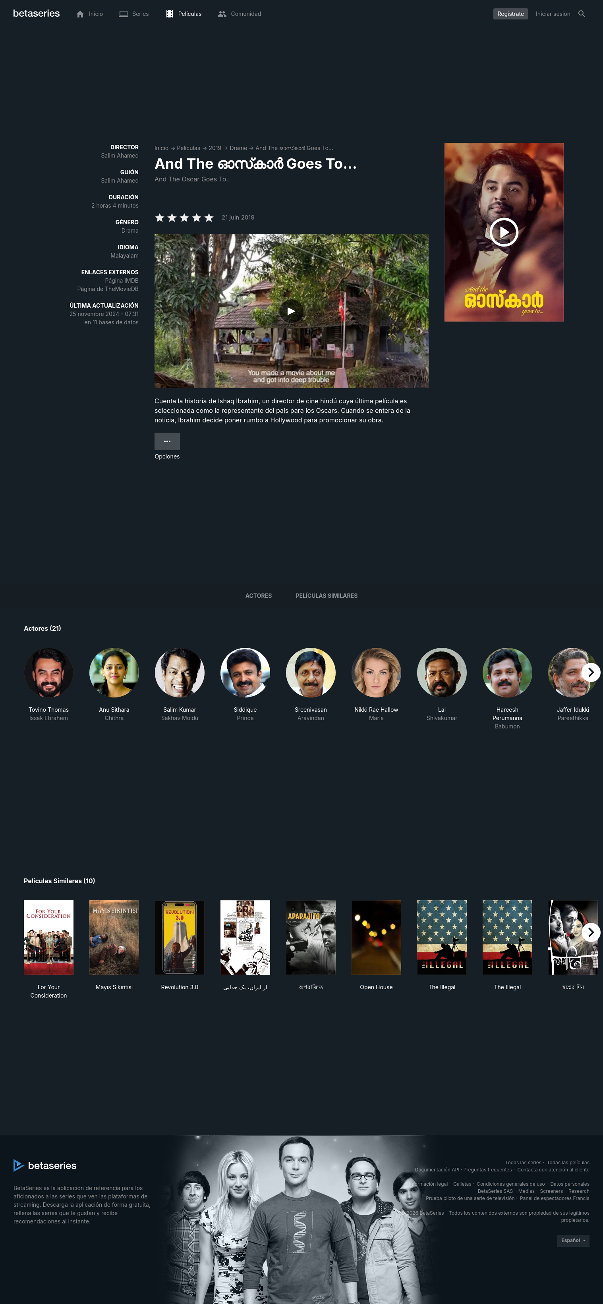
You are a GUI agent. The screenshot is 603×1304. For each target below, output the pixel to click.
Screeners (551, 1191)
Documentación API (437, 1170)
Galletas (462, 1184)
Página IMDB (122, 280)
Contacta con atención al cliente (553, 1170)
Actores (258, 595)
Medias (526, 1191)
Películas (188, 147)
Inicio (161, 147)
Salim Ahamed (120, 155)
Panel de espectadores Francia (554, 1198)
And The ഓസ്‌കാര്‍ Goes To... (294, 147)
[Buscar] (581, 14)
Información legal (428, 1184)
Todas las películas (568, 1162)
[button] (48, 689)
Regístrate (510, 13)
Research (578, 1191)
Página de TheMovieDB (108, 288)
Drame (238, 147)
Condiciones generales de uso (511, 1184)
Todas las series (523, 1162)
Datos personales (569, 1184)
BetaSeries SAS (495, 1191)
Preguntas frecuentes (488, 1170)
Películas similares (327, 595)
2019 (215, 147)
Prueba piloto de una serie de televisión (470, 1198)
